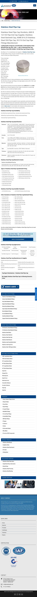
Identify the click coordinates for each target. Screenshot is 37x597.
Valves (4, 426)
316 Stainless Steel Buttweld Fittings (9, 330)
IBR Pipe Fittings (6, 418)
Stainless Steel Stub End (7, 334)
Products (4, 527)
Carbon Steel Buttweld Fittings (8, 299)
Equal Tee (4, 370)
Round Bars (5, 404)
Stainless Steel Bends (7, 442)
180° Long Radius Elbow (7, 356)
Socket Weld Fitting (7, 416)
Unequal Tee (4, 373)
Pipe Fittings (5, 406)
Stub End (4, 390)
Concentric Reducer (6, 382)
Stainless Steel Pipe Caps (29, 52)
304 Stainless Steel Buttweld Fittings (9, 327)
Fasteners (5, 423)
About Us (4, 525)
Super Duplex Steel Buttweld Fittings (9, 308)
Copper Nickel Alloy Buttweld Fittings (9, 318)
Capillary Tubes (6, 444)
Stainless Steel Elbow (6, 332)
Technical (4, 532)
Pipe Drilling (5, 466)
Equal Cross (4, 378)
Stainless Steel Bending (8, 471)
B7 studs (5, 449)
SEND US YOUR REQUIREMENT (18, 239)
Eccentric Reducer (6, 385)
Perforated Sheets (7, 428)
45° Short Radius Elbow (7, 368)
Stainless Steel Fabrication (8, 461)
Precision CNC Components (8, 433)
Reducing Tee (5, 375)
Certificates (4, 530)
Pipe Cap (4, 387)
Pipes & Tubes (6, 401)
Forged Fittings (6, 409)
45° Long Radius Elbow (7, 365)
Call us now (7, 106)
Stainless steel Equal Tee (7, 344)
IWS (32, 591)
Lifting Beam (5, 452)
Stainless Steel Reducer (7, 339)
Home (3, 522)
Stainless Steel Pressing (8, 468)
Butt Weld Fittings (6, 411)
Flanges (4, 421)
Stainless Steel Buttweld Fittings (8, 296)
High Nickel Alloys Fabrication (9, 463)
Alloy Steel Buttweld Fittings (8, 301)
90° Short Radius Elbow (7, 363)
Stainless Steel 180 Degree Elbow (9, 347)
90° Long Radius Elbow (7, 361)
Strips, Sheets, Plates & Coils (9, 399)
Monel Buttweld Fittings (7, 311)
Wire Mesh (5, 430)
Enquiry (3, 534)
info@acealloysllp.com (23, 1)
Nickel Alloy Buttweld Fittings (8, 306)
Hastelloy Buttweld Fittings (7, 316)
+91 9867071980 (13, 1)
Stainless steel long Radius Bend (9, 342)
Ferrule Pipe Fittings (7, 413)
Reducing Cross (5, 380)
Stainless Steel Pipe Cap (16, 20)
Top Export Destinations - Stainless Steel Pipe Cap (15, 273)
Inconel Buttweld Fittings (7, 313)
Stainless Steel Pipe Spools (8, 447)
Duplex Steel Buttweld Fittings (8, 303)
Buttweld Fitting (7, 20)
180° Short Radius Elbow (7, 358)
